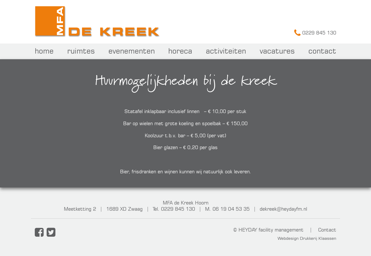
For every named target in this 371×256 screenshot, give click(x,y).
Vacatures (277, 50)
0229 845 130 (315, 33)
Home (44, 50)
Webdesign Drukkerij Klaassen (306, 238)
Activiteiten (226, 50)
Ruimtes (81, 50)
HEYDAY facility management (271, 230)
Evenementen (131, 50)
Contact (322, 50)
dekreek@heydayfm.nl (283, 209)
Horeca (180, 50)
